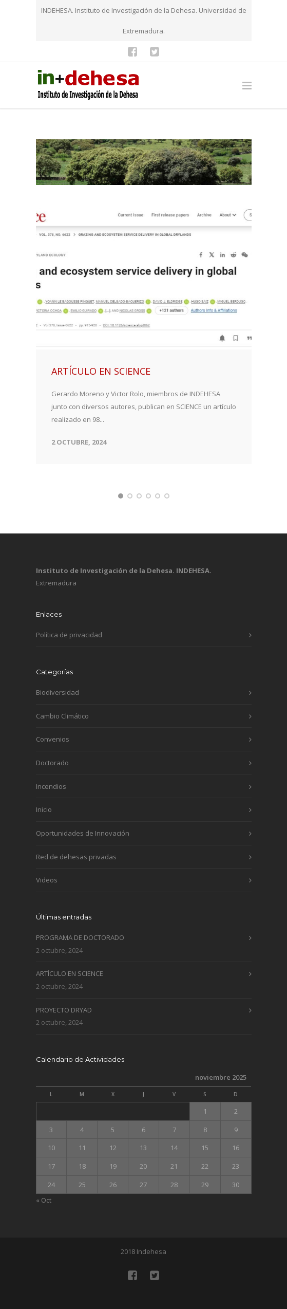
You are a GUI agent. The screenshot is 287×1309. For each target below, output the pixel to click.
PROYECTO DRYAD (64, 1028)
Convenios (52, 757)
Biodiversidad (57, 710)
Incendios (51, 804)
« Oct (43, 1218)
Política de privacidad (69, 653)
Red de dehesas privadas (76, 874)
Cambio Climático (62, 734)
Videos (47, 898)
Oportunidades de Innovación (82, 851)
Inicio (44, 828)
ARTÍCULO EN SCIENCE (100, 389)
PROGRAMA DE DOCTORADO (80, 956)
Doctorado (52, 781)
